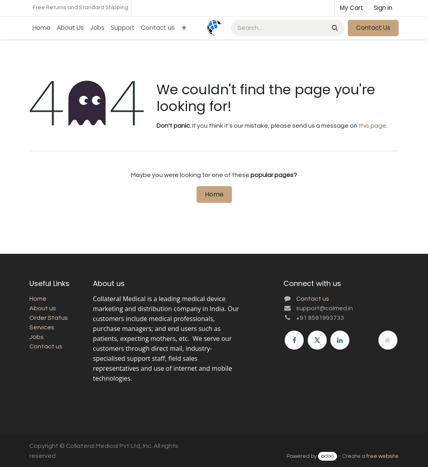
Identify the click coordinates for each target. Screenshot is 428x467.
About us (42, 308)
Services (41, 327)
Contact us (45, 346)
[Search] (334, 28)
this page (372, 126)
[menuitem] (41, 28)
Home (214, 194)
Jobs (36, 337)
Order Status (48, 318)
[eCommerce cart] (351, 8)
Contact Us (373, 27)
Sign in (383, 8)
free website (382, 456)
